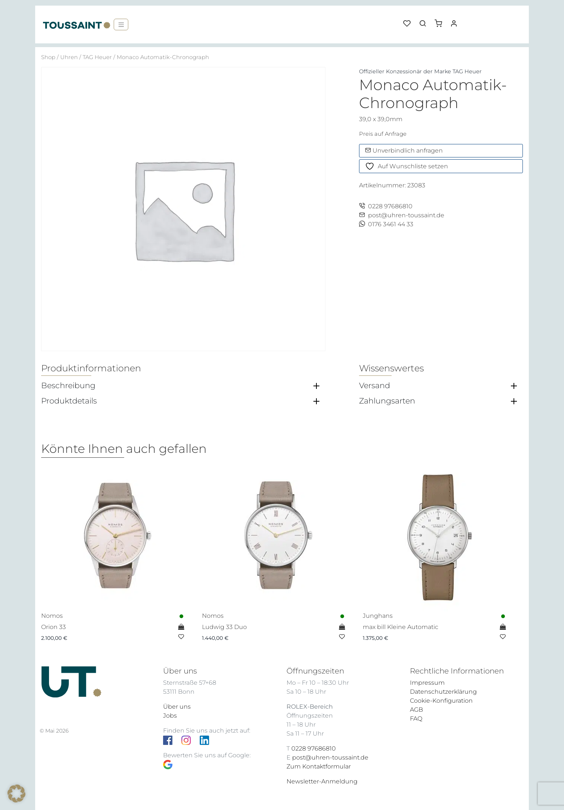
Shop (48, 57)
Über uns (177, 706)
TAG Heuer (97, 57)
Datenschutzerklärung (443, 691)
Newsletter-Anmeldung (322, 781)
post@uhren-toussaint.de (401, 215)
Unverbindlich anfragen (404, 150)
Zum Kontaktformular (318, 766)
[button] (441, 20)
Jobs (170, 715)
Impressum (427, 682)
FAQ (416, 718)
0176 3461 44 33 (386, 224)
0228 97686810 (386, 206)
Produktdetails (69, 400)
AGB (416, 709)
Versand (374, 385)
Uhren (69, 57)
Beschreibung (68, 385)
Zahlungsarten (387, 400)
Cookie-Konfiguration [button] (441, 700)
